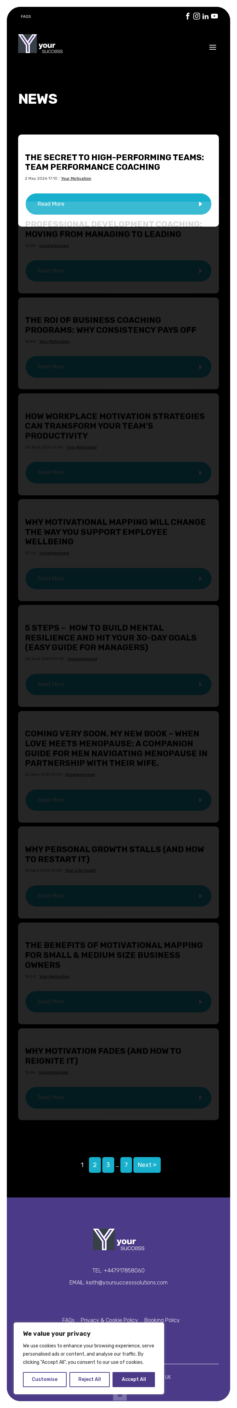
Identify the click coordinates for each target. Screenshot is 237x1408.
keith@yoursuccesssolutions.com (127, 1282)
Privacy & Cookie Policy (109, 1320)
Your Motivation (76, 178)
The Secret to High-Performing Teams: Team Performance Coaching (114, 162)
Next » (147, 1165)
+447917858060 (124, 1270)
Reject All (89, 1379)
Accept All (134, 1379)
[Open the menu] (213, 47)
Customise (44, 1379)
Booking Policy (162, 1320)
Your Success (40, 44)
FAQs (26, 16)
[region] (89, 1358)
